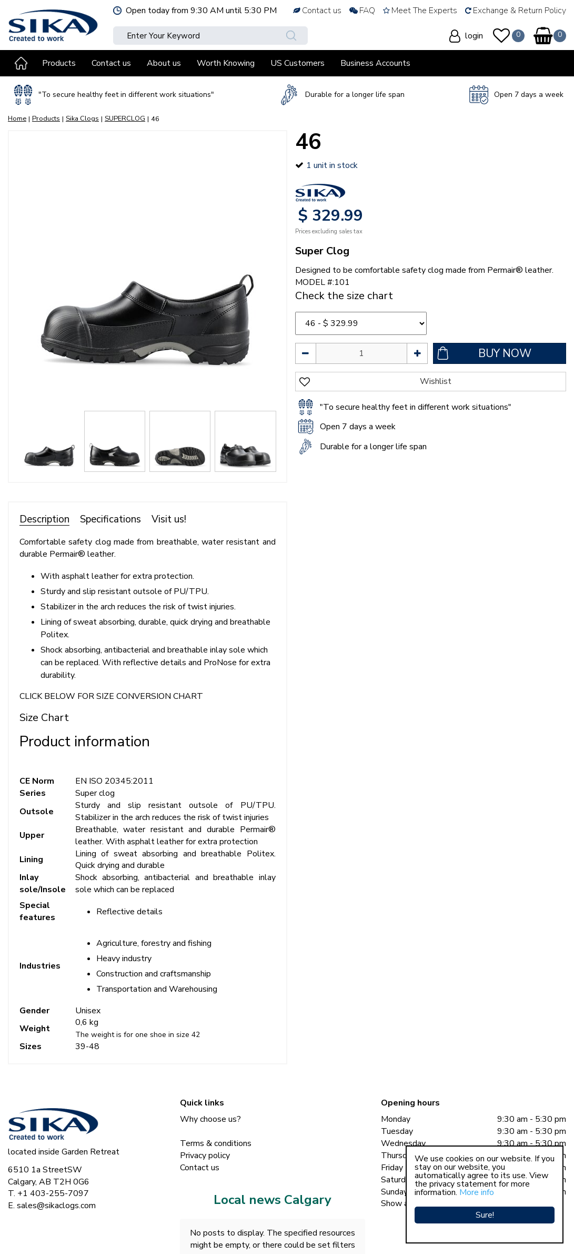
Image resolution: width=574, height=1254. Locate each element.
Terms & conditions (215, 1143)
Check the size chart (344, 296)
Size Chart (44, 717)
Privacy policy (205, 1155)
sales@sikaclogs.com (56, 1205)
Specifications (110, 519)
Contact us (199, 1167)
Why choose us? (210, 1119)
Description (44, 519)
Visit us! (169, 519)
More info (476, 1192)
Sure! (485, 1214)
